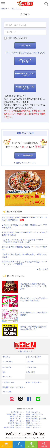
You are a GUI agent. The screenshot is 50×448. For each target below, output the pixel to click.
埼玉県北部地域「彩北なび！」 (14, 427)
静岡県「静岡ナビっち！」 (15, 414)
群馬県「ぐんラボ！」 (17, 421)
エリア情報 (31, 445)
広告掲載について (8, 382)
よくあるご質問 (31, 367)
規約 (4, 372)
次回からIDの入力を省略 (17, 38)
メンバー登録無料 (25, 155)
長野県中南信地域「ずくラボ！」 (37, 418)
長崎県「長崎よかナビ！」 (34, 414)
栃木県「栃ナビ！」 (17, 412)
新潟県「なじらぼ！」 (33, 416)
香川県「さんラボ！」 (33, 421)
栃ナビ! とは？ (25, 351)
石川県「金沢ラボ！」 (17, 425)
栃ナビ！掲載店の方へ (33, 382)
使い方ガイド (7, 367)
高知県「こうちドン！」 (34, 427)
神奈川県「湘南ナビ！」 (16, 423)
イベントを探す (18, 445)
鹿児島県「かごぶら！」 (34, 425)
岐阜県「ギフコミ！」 (17, 418)
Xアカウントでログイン (25, 61)
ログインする (25, 45)
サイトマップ (7, 376)
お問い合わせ (30, 372)
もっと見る (42, 269)
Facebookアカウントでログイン (25, 74)
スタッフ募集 (7, 391)
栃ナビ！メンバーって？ (25, 163)
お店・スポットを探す (7, 445)
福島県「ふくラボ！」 (17, 416)
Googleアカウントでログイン (25, 88)
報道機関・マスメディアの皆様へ (14, 387)
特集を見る (43, 445)
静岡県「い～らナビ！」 (34, 423)
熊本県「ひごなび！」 (33, 412)
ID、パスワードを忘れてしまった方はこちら (25, 53)
